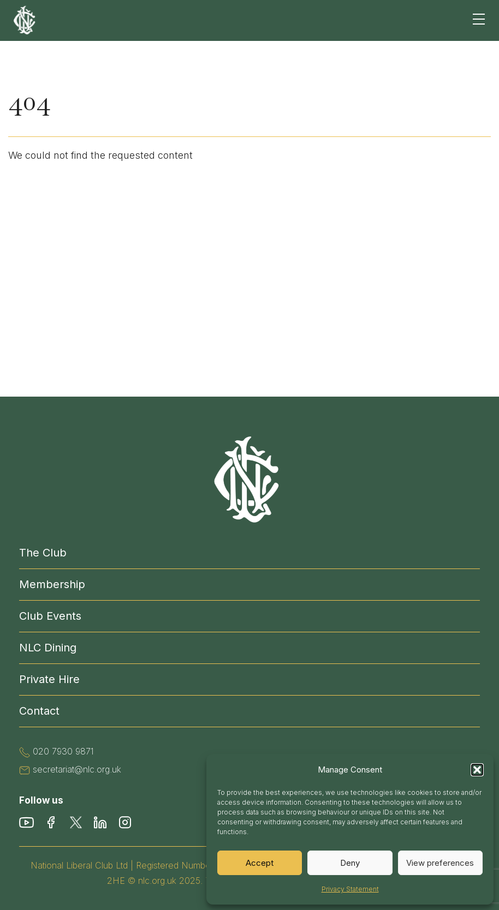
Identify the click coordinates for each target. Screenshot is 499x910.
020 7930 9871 (63, 751)
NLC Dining (47, 647)
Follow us (41, 800)
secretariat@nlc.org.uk (77, 769)
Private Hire (49, 679)
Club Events (50, 615)
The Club (43, 552)
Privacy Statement (350, 889)
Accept (260, 863)
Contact (39, 710)
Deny (350, 863)
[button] (477, 769)
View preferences (440, 863)
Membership (52, 584)
